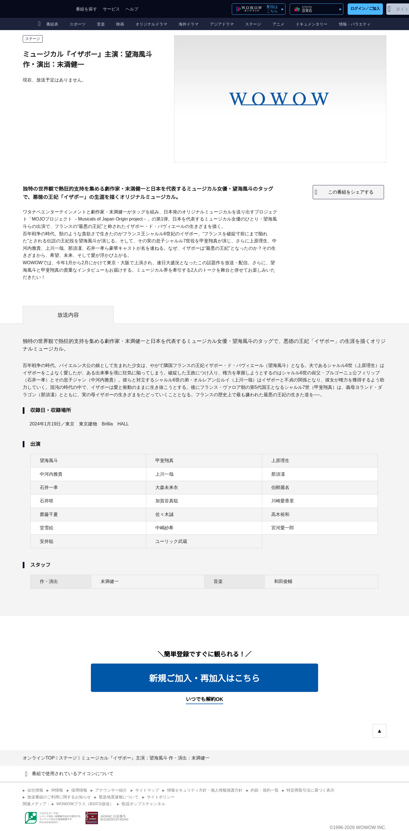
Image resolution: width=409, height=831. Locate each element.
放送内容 (68, 315)
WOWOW (43, 9)
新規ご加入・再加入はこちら (204, 678)
